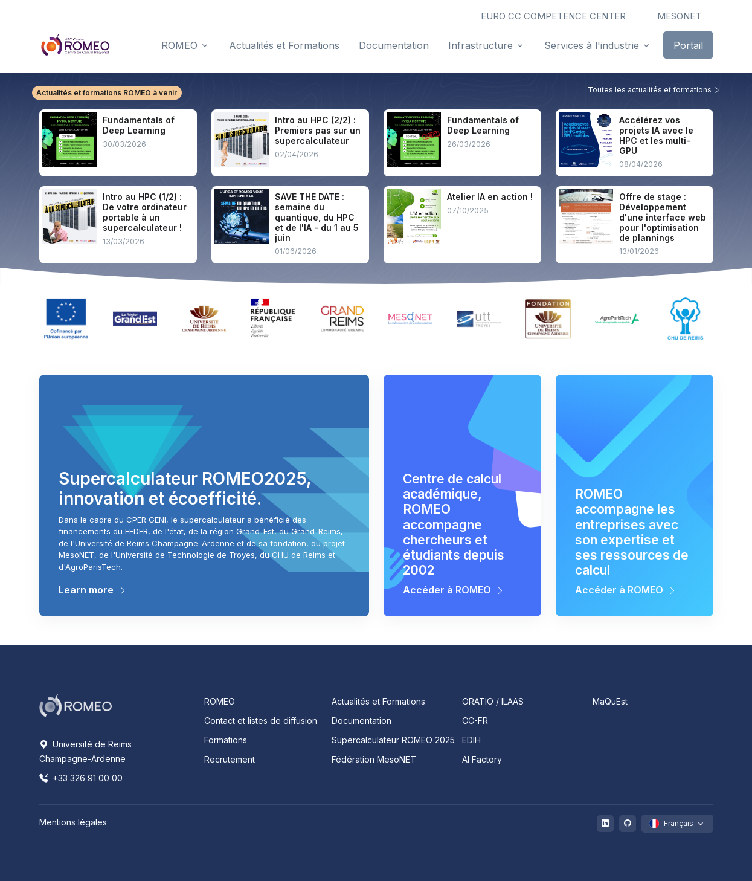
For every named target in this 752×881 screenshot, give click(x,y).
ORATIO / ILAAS (493, 701)
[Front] (75, 44)
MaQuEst (610, 701)
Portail (688, 45)
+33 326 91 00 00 (81, 778)
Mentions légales (73, 822)
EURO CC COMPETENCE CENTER (553, 16)
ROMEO (219, 701)
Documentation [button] (394, 45)
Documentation (361, 720)
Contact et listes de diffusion (260, 720)
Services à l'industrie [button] (591, 45)
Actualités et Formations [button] (284, 45)
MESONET (679, 16)
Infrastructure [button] (480, 45)
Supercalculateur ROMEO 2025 (393, 740)
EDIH (471, 740)
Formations (225, 740)
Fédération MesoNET (374, 759)
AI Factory (482, 759)
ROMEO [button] (179, 45)
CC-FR (475, 720)
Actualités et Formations (378, 701)
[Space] (75, 705)
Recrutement (229, 759)
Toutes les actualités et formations (654, 89)
